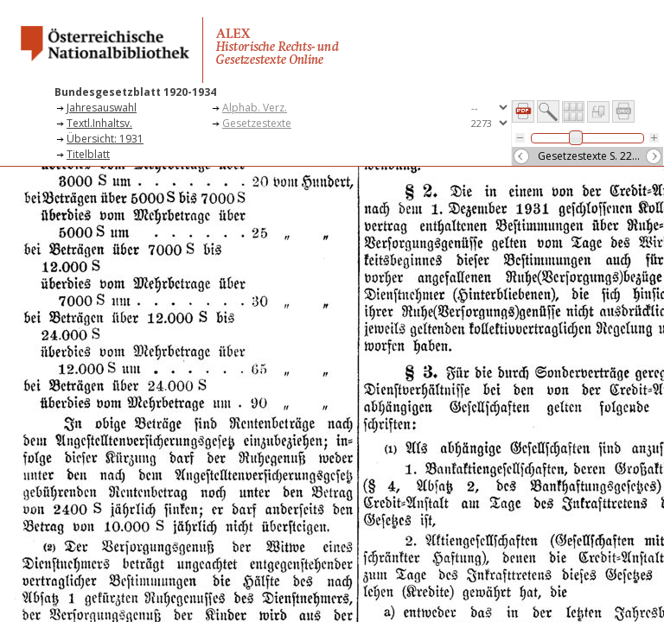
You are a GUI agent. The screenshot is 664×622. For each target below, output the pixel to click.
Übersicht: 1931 (105, 138)
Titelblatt (88, 154)
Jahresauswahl (102, 107)
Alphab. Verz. (254, 107)
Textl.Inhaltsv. (99, 123)
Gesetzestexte (256, 123)
